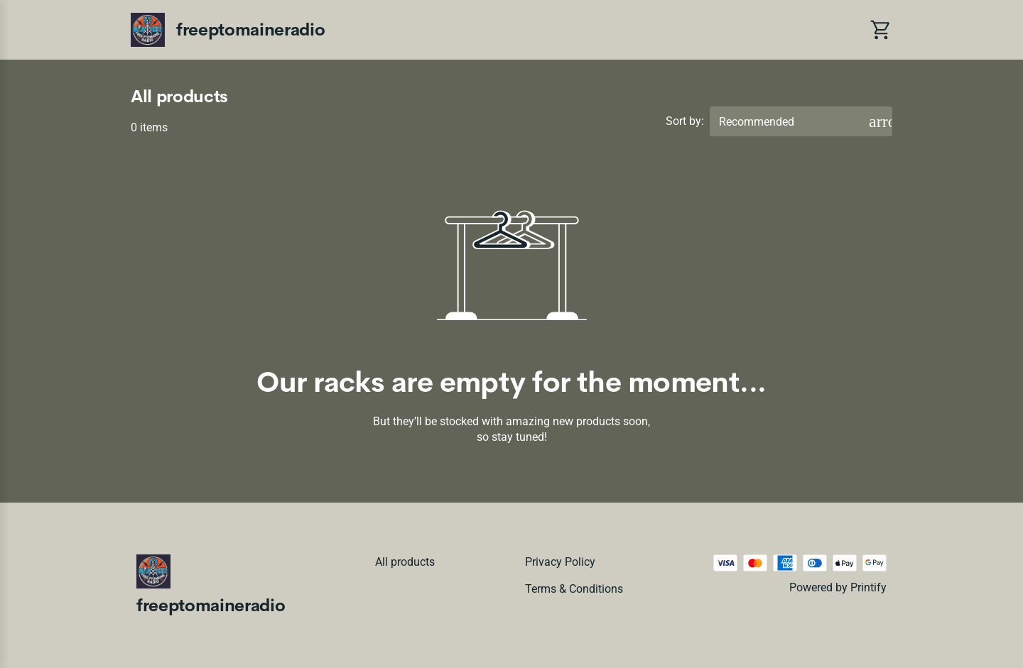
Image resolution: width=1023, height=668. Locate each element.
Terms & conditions (574, 589)
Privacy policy (560, 562)
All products (405, 562)
